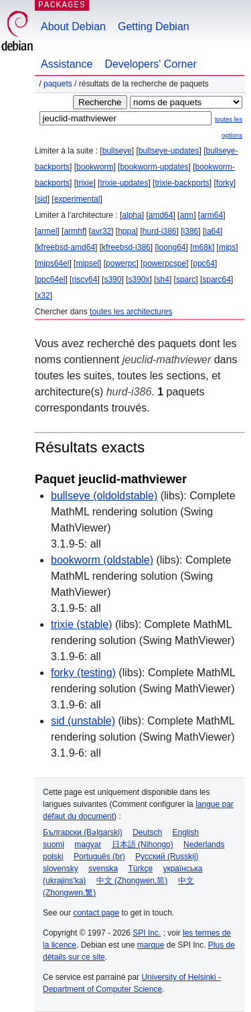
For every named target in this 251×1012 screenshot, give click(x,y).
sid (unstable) (83, 720)
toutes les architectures (131, 311)
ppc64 (204, 263)
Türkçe (140, 868)
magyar (87, 844)
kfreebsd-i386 (126, 247)
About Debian (73, 26)
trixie (84, 183)
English (186, 832)
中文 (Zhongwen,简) (132, 880)
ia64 (212, 231)
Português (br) (99, 856)
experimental (77, 199)
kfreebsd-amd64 (66, 247)
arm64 (211, 215)
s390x (138, 279)
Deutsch (147, 832)
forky (225, 183)
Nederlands (203, 844)
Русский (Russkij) (167, 856)
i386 (191, 231)
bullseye (117, 150)
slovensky (60, 868)
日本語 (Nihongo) (142, 844)
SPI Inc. (147, 933)
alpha (131, 215)
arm (186, 215)
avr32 (101, 231)
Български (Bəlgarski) (82, 832)
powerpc (121, 263)
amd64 (161, 215)
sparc (185, 279)
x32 (43, 295)
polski (53, 856)
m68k (202, 247)
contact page (96, 913)
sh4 (163, 279)
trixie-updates (124, 183)
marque (151, 945)
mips (227, 247)
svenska (103, 868)
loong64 (171, 247)
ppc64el (51, 279)
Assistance (66, 64)
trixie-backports (182, 183)
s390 (112, 279)
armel (47, 231)
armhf (74, 231)
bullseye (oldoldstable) (104, 495)
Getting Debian (153, 26)
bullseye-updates (169, 150)
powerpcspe (164, 263)
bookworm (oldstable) (102, 560)
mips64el (53, 263)
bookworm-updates (154, 167)
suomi (53, 844)
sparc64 (216, 279)
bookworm (94, 167)
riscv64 (84, 279)
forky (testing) (83, 672)
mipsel (87, 263)
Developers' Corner (150, 64)
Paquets (58, 83)
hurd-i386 (160, 231)
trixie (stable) (81, 624)
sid (42, 199)
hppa (127, 231)
